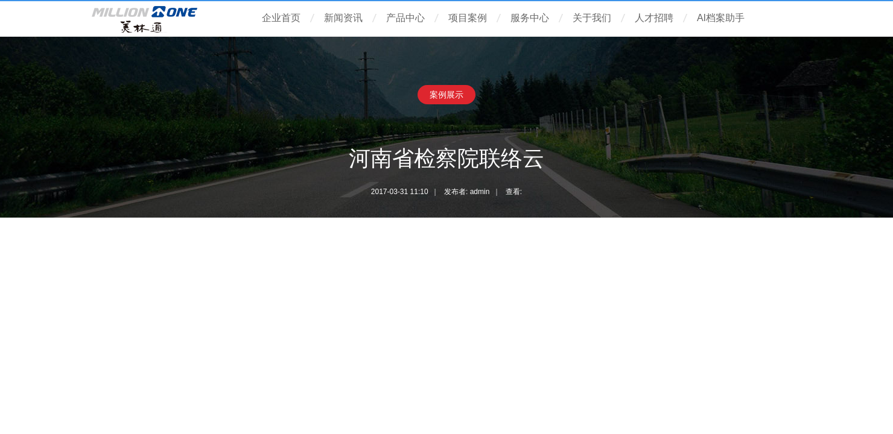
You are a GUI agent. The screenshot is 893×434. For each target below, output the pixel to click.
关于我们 (592, 18)
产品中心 (405, 18)
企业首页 (281, 18)
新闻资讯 (343, 18)
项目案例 (467, 18)
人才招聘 (654, 18)
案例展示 (446, 94)
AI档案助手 (721, 18)
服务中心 (529, 18)
